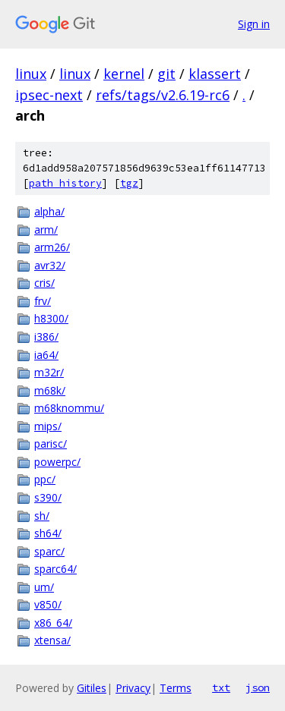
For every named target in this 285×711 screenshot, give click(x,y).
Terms (176, 688)
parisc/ (50, 443)
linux (30, 73)
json (257, 687)
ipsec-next (49, 95)
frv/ (42, 301)
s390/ (48, 497)
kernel (123, 73)
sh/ (41, 515)
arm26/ (52, 247)
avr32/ (49, 265)
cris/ (44, 282)
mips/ (48, 426)
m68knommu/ (69, 408)
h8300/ (51, 318)
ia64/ (46, 355)
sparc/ (49, 551)
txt (221, 687)
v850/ (48, 604)
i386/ (46, 336)
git (166, 73)
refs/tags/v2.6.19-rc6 (163, 95)
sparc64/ (55, 569)
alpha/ (49, 211)
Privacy (133, 688)
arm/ (46, 229)
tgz (129, 183)
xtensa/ (52, 640)
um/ (44, 587)
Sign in (254, 24)
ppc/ (44, 479)
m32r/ (49, 372)
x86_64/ (53, 622)
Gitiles (91, 688)
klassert (214, 73)
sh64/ (48, 533)
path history (65, 183)
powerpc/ (57, 462)
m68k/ (49, 390)
